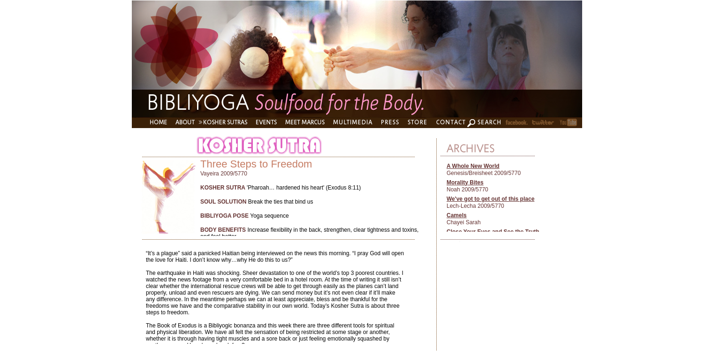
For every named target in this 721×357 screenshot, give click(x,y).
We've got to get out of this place (490, 199)
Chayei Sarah (464, 222)
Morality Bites (465, 182)
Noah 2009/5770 (467, 189)
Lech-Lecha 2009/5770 (475, 206)
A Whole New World (473, 166)
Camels (457, 215)
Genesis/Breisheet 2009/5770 (484, 173)
